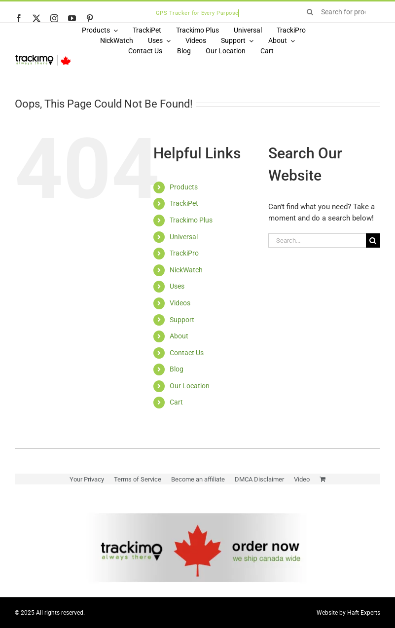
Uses (177, 286)
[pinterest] (90, 18)
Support (182, 320)
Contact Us (187, 353)
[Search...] (317, 240)
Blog (176, 369)
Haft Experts (363, 612)
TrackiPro (184, 253)
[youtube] (72, 18)
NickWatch (186, 270)
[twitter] (36, 18)
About (179, 336)
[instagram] (54, 18)
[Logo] (43, 57)
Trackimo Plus (191, 220)
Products (184, 187)
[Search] (310, 11)
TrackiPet (184, 203)
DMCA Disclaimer (259, 479)
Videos (180, 303)
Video (302, 479)
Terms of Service (137, 479)
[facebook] (19, 18)
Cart (176, 402)
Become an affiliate (198, 479)
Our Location (190, 386)
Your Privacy (87, 479)
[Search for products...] (340, 11)
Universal (184, 237)
